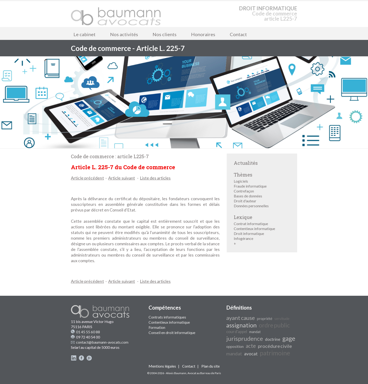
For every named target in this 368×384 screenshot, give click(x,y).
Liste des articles (155, 177)
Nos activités (124, 34)
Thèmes (243, 175)
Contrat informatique (251, 223)
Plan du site (210, 366)
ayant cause (240, 317)
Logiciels (241, 181)
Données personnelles (251, 206)
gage (288, 338)
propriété (264, 318)
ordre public (274, 325)
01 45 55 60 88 (88, 332)
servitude (281, 318)
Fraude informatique (250, 186)
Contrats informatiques (167, 317)
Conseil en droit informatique (172, 332)
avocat (251, 353)
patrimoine (275, 353)
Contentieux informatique (254, 228)
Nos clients (164, 34)
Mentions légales (162, 366)
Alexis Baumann (176, 373)
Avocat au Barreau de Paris (204, 373)
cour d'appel (236, 331)
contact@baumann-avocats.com (102, 342)
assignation (241, 325)
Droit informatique (249, 233)
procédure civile (275, 346)
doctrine (272, 339)
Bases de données (248, 196)
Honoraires (203, 34)
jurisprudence (244, 338)
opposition (235, 346)
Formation (157, 327)
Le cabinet (84, 34)
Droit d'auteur (245, 201)
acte (251, 346)
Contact (238, 34)
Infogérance (243, 238)
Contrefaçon (244, 191)
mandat (255, 332)
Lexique (243, 217)
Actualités (246, 163)
